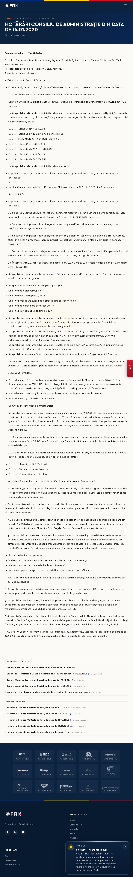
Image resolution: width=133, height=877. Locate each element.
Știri (7, 856)
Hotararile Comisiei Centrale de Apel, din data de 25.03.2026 (38, 726)
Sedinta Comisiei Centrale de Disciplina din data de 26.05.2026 (39, 668)
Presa (72, 820)
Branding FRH (76, 825)
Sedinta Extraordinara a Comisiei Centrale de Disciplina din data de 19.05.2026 (47, 674)
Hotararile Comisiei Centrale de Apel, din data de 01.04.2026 (38, 720)
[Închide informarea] (125, 846)
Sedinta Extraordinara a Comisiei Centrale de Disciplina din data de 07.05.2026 (47, 692)
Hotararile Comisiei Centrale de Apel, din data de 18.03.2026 (38, 732)
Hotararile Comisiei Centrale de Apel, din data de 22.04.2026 (38, 708)
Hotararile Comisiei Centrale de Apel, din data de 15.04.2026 (38, 714)
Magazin (74, 838)
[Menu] (125, 6)
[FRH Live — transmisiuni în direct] (130, 368)
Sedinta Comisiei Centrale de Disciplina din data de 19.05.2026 (38, 680)
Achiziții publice (12, 865)
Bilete (73, 834)
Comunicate (10, 860)
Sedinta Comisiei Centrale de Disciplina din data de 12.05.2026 (39, 686)
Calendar (74, 829)
